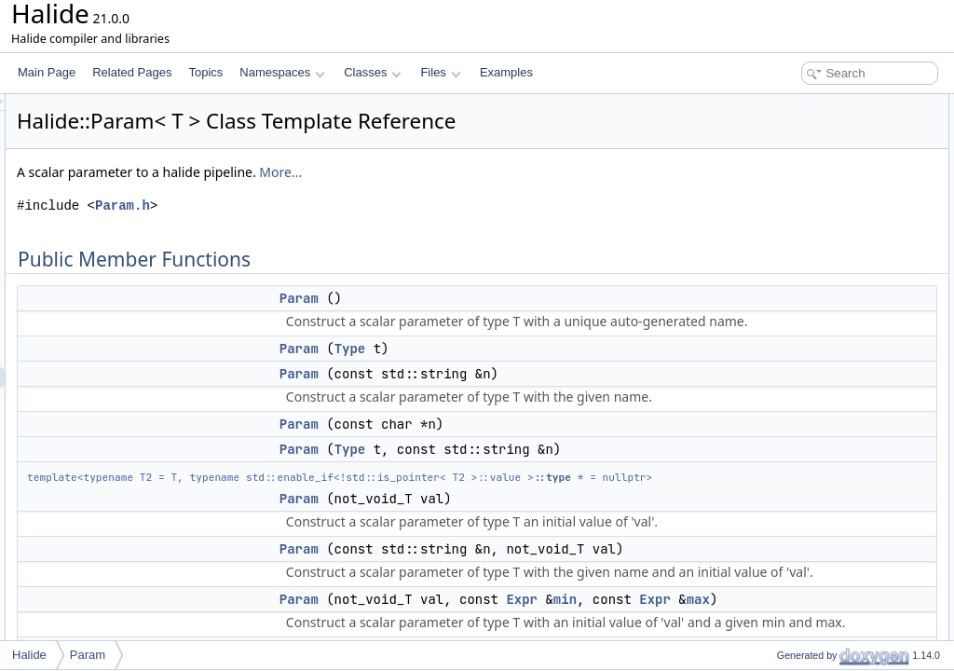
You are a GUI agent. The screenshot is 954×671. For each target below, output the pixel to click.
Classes (373, 72)
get (769, 370)
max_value (788, 514)
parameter (786, 616)
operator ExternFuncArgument (836, 575)
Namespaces (281, 72)
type (772, 411)
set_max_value (799, 473)
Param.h (355, 205)
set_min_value (797, 452)
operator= (785, 329)
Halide (29, 655)
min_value (786, 493)
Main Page (46, 72)
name (775, 350)
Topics (205, 72)
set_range (786, 432)
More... (513, 172)
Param (532, 298)
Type (583, 348)
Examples (506, 72)
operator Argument (807, 596)
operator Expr (795, 555)
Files (440, 72)
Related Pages (131, 72)
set (768, 391)
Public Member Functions (809, 104)
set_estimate (793, 534)
